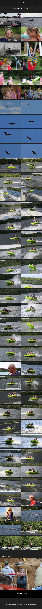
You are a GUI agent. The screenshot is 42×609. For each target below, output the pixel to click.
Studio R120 (21, 3)
